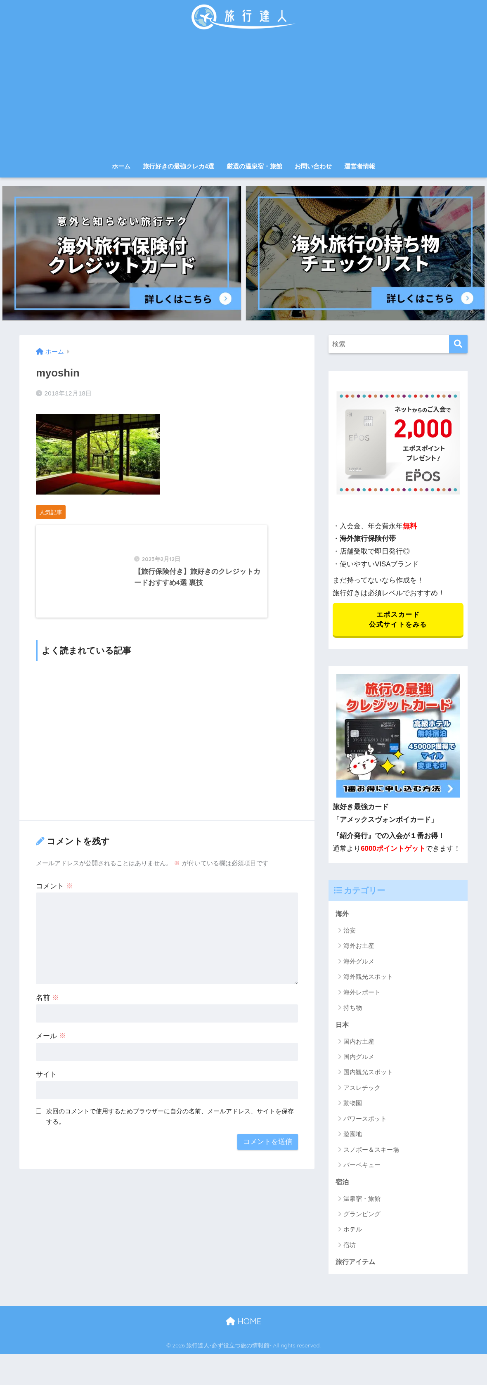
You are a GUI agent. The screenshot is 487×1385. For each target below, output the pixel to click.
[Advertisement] (244, 96)
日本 (343, 1025)
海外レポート (362, 993)
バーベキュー (362, 1166)
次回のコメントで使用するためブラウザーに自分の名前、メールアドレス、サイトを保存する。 (170, 1128)
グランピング (362, 1215)
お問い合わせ (313, 166)
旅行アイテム (357, 1263)
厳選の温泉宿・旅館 (254, 166)
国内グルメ (358, 1057)
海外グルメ (358, 962)
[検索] (458, 344)
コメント (54, 898)
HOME (243, 1323)
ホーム (121, 166)
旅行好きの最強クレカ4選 (178, 166)
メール (51, 1048)
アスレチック (362, 1088)
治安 (349, 931)
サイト (46, 1087)
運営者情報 (359, 166)
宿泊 (343, 1183)
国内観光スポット (368, 1073)
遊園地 (352, 1135)
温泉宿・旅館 (362, 1199)
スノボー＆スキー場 (371, 1150)
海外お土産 (358, 946)
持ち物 (352, 1008)
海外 (343, 914)
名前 (47, 1010)
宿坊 (349, 1246)
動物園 (352, 1104)
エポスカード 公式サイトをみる (398, 620)
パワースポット (365, 1119)
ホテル (352, 1230)
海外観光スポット (368, 977)
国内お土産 (358, 1042)
